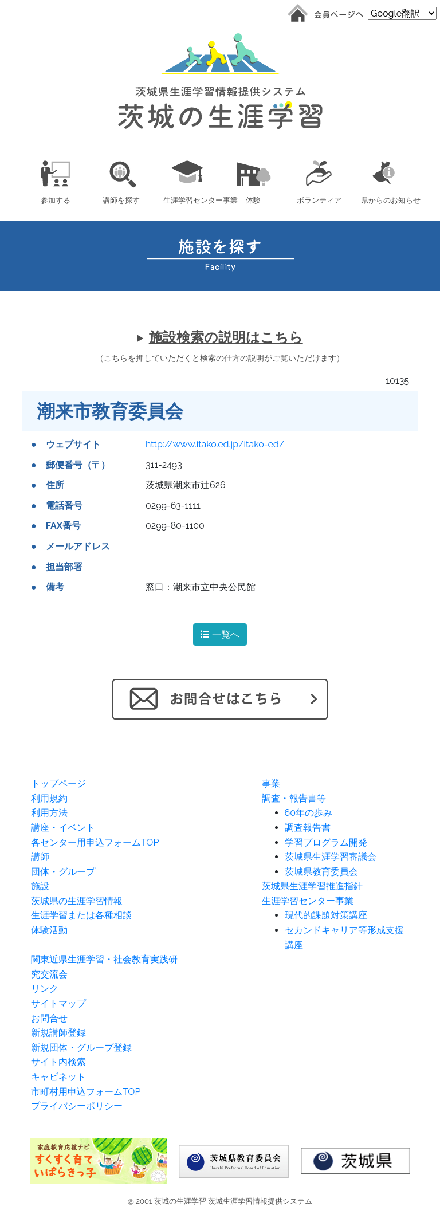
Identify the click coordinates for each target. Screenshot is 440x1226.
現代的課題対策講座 (326, 915)
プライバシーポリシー (77, 1106)
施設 (40, 886)
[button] (55, 180)
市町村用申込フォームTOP (85, 1091)
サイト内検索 (58, 1061)
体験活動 (49, 930)
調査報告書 (308, 827)
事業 (271, 783)
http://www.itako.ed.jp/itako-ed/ (215, 444)
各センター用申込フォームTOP (95, 842)
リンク (44, 988)
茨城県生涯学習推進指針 (312, 886)
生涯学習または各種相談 (81, 915)
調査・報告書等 (294, 798)
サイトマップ (58, 1003)
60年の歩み (308, 812)
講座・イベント (63, 827)
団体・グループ (63, 871)
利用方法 (49, 812)
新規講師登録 (58, 1032)
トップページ (58, 783)
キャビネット (58, 1076)
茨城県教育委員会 (321, 871)
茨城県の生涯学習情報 (77, 900)
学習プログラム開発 (326, 842)
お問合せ (49, 1018)
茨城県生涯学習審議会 (330, 856)
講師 (40, 856)
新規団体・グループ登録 (81, 1047)
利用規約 (49, 798)
